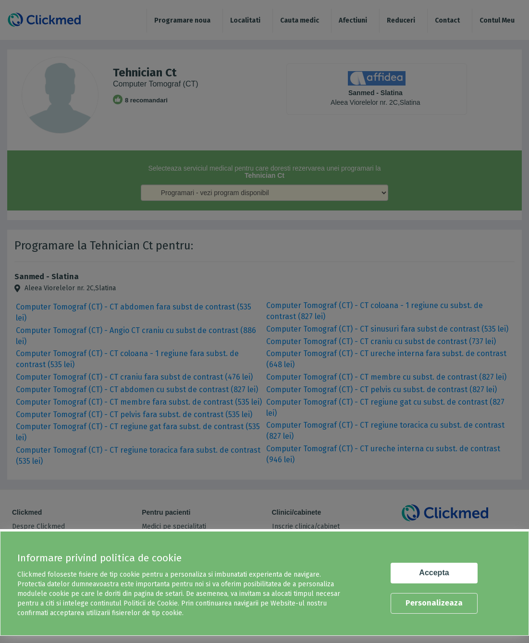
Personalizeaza (434, 602)
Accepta (434, 573)
